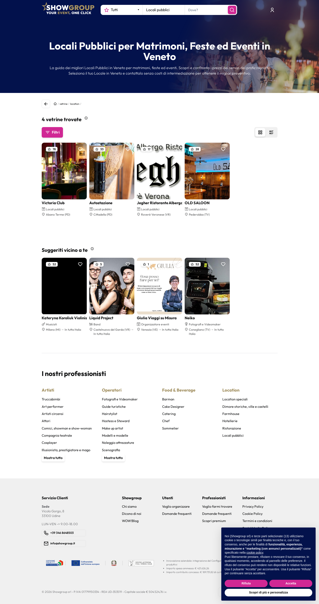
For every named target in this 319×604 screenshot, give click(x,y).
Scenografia (111, 450)
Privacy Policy (252, 506)
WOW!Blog (130, 521)
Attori (46, 421)
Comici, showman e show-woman (67, 428)
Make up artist (112, 428)
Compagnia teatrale (57, 435)
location (74, 103)
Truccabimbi (51, 399)
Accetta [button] (291, 583)
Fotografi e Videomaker (120, 399)
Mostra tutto (53, 458)
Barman (168, 399)
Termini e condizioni (257, 521)
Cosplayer (49, 442)
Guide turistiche (114, 406)
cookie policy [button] (255, 552)
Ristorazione (231, 428)
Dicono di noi (131, 513)
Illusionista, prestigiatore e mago (66, 450)
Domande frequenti (177, 513)
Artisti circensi (52, 414)
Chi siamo (129, 506)
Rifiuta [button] (246, 583)
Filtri (52, 132)
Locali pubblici (233, 435)
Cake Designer (173, 406)
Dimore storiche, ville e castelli (245, 406)
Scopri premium (214, 521)
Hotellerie (230, 421)
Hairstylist (109, 414)
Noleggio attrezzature (118, 442)
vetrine (63, 103)
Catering (169, 414)
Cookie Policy (252, 513)
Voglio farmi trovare (217, 506)
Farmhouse (230, 414)
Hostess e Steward (115, 421)
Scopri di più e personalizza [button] (268, 592)
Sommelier (170, 428)
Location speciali (235, 399)
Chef (166, 421)
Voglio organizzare (176, 506)
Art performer (53, 406)
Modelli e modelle (115, 435)
